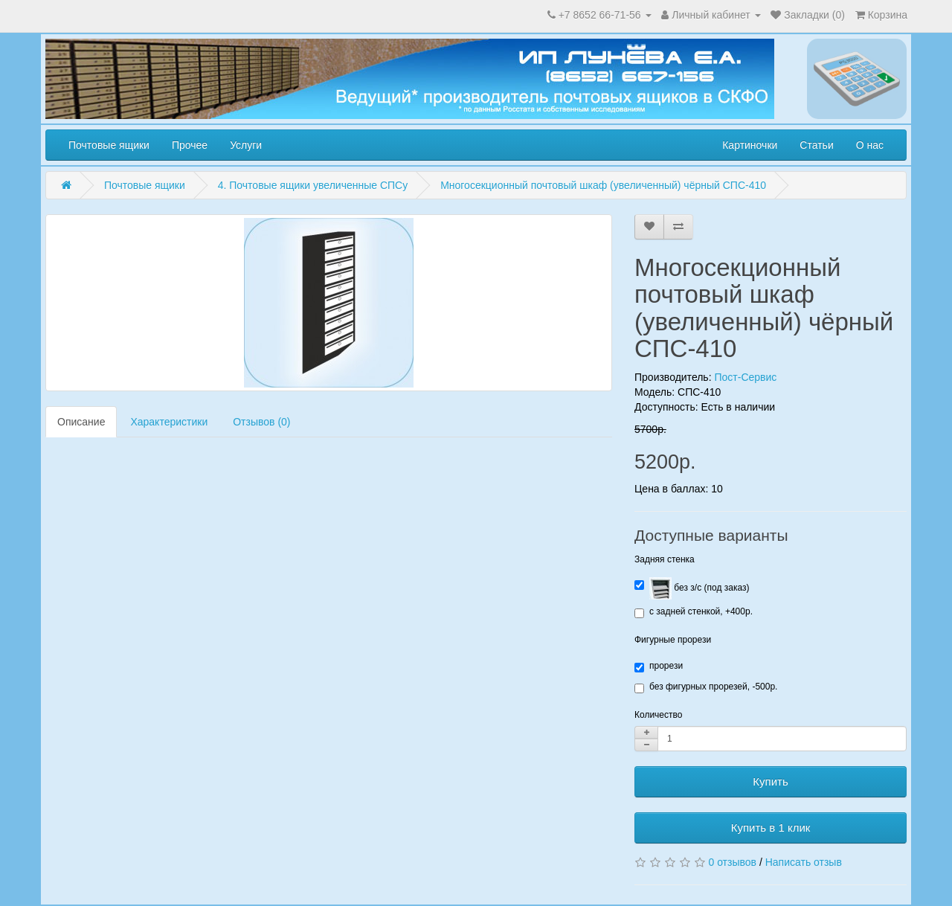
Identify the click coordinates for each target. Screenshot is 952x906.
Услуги (246, 145)
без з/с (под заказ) (691, 588)
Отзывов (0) (261, 422)
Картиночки (749, 145)
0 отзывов (732, 862)
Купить (770, 781)
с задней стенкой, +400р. (693, 612)
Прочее (190, 145)
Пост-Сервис (745, 377)
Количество (658, 715)
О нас (870, 145)
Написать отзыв (803, 862)
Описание (81, 422)
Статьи (816, 145)
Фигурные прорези (672, 639)
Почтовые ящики (108, 145)
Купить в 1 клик (771, 827)
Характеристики (169, 422)
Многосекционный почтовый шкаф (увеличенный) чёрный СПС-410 (603, 185)
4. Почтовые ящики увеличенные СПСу (313, 185)
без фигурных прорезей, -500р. (705, 687)
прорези (658, 666)
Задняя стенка (664, 559)
